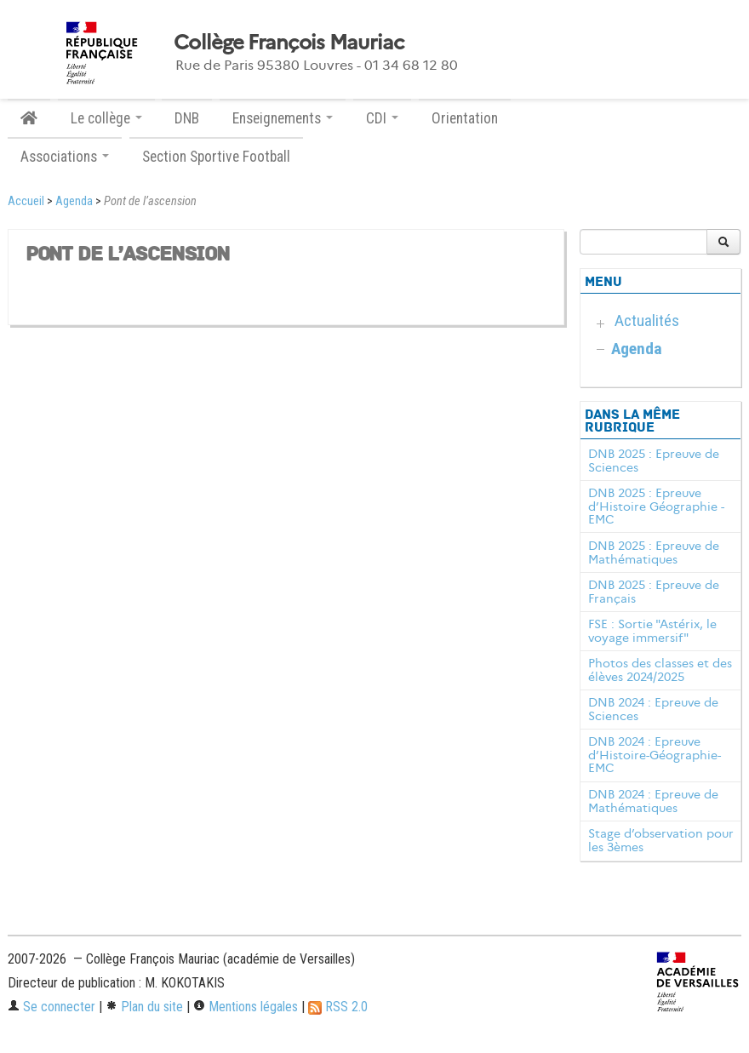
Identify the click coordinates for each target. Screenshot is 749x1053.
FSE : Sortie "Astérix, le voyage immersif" (652, 630)
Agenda (74, 201)
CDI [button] (382, 118)
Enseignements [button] (282, 118)
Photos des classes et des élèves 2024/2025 (660, 669)
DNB (186, 118)
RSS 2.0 (338, 1007)
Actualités (647, 320)
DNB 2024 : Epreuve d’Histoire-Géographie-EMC (654, 755)
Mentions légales (245, 1007)
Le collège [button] (106, 118)
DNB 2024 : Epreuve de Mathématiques (653, 801)
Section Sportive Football (216, 156)
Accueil (26, 201)
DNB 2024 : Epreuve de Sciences (653, 709)
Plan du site (144, 1007)
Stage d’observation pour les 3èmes (661, 840)
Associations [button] (64, 156)
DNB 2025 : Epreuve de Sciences (653, 460)
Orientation (465, 118)
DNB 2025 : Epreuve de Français (653, 591)
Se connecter (51, 1007)
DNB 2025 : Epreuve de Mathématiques (653, 552)
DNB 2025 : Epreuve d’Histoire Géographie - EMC (656, 506)
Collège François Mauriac (289, 42)
